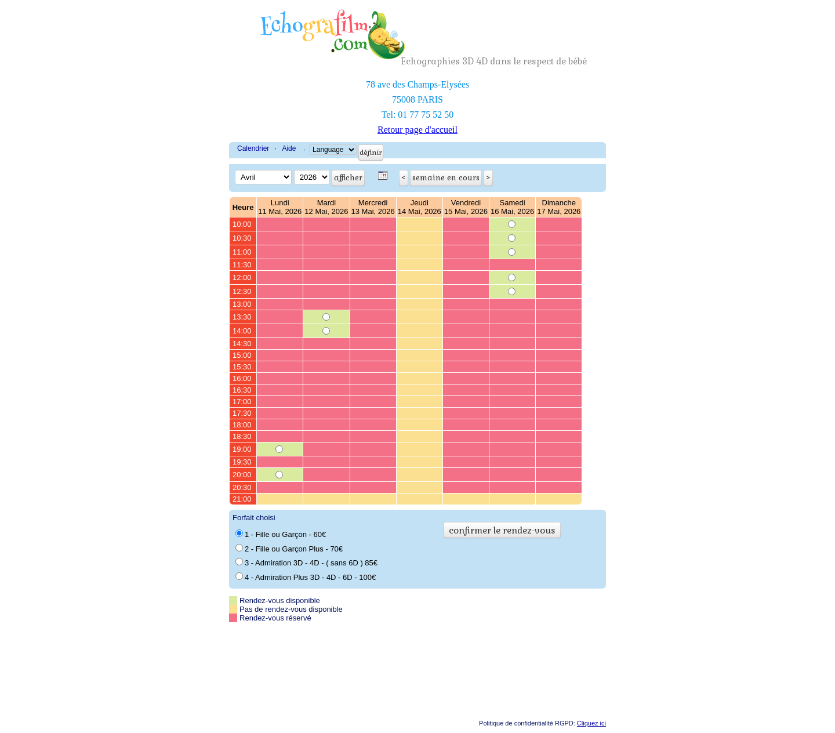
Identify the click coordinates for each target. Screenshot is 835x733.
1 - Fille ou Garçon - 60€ (280, 534)
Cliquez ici (591, 723)
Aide (289, 148)
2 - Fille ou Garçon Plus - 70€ (289, 548)
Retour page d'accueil (417, 130)
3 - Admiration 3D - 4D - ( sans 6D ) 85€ (306, 562)
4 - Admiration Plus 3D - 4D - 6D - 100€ (305, 577)
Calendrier (253, 148)
